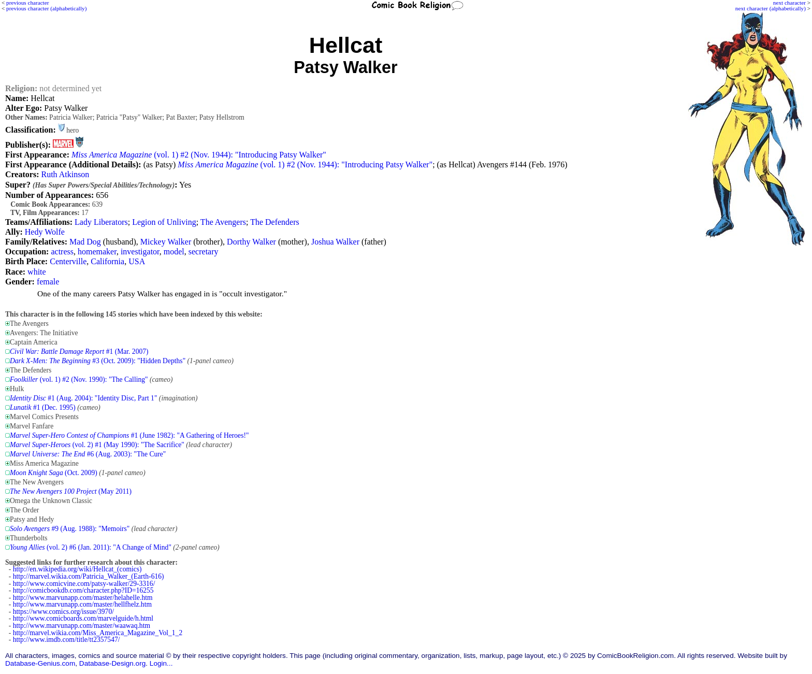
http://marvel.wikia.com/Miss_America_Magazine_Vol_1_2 (97, 633)
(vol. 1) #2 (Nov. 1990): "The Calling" (79, 379)
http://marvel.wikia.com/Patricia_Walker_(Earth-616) (88, 576)
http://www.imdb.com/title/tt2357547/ (66, 639)
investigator (140, 251)
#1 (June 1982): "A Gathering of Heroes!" (129, 435)
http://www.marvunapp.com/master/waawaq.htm (81, 625)
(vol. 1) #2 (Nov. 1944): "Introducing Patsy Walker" (198, 154)
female (48, 281)
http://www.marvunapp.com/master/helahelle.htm (83, 597)
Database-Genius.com (40, 663)
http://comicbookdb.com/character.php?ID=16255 (83, 590)
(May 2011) (71, 491)
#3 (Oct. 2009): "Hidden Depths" (97, 361)
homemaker (97, 251)
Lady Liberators (101, 222)
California (107, 261)
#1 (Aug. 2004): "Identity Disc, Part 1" (83, 398)
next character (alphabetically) (770, 8)
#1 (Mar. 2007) (79, 351)
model (174, 251)
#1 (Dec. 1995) (43, 407)
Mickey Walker (165, 241)
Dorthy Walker (251, 241)
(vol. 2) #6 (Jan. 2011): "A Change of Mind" (90, 547)
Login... (161, 663)
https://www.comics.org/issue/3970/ (63, 611)
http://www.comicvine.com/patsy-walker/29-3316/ (84, 583)
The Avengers (223, 222)
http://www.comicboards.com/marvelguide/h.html (83, 618)
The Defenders (274, 222)
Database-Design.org (112, 663)
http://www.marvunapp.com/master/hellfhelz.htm (82, 604)
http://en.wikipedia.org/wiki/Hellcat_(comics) (77, 569)
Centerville (68, 261)
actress (62, 251)
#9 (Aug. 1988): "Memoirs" (69, 529)
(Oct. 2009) (53, 473)
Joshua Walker (335, 241)
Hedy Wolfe (45, 231)
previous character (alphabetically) (46, 8)
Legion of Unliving (164, 222)
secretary (204, 251)
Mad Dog (85, 241)
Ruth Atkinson (65, 174)
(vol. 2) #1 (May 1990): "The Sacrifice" (97, 445)
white (36, 271)
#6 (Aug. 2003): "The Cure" (88, 454)
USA (136, 261)
